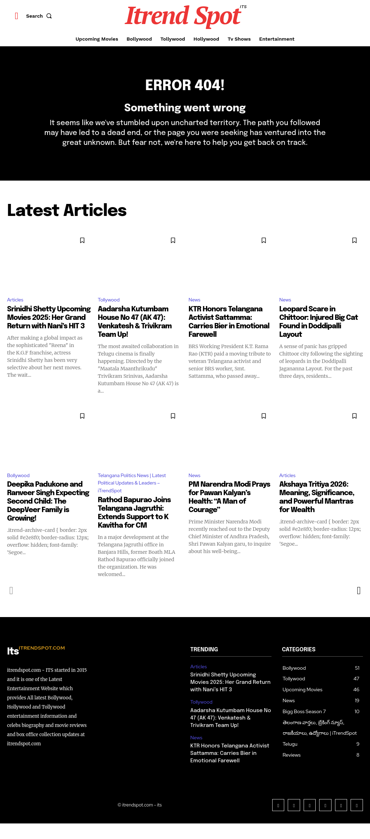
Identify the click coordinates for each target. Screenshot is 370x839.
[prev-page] (11, 607)
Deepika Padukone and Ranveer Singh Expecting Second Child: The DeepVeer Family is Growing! (48, 515)
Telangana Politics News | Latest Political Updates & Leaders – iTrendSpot (130, 497)
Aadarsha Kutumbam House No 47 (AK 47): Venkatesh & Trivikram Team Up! (230, 731)
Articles (16, 311)
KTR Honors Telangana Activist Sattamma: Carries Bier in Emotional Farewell (227, 765)
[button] (40, 15)
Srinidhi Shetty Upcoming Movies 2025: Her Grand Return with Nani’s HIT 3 (48, 330)
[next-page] (358, 607)
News (195, 311)
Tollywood (111, 311)
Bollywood (20, 488)
